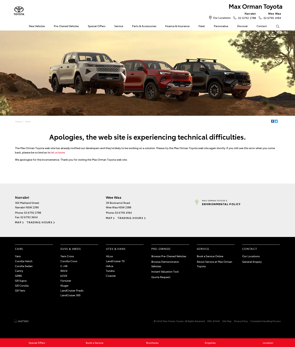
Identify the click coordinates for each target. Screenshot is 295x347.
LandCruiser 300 (70, 295)
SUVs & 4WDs (70, 249)
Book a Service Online (210, 256)
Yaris (18, 256)
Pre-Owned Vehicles (66, 26)
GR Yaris (20, 290)
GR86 (18, 275)
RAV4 (63, 271)
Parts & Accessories (144, 26)
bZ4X (63, 275)
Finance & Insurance (177, 26)
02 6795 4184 (271, 15)
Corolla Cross (68, 261)
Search (275, 26)
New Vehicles (37, 26)
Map (18, 222)
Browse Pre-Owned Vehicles (168, 256)
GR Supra (21, 280)
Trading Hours (39, 222)
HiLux (109, 256)
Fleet (201, 26)
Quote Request (160, 277)
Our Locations (222, 18)
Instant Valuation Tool (165, 271)
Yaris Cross (67, 256)
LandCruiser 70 (115, 261)
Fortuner (65, 280)
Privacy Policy (241, 321)
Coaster (111, 275)
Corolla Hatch (23, 261)
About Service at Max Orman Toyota (214, 264)
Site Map (227, 321)
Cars (19, 249)
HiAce (109, 266)
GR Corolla (22, 285)
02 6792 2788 (246, 15)
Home (15, 25)
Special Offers (96, 26)
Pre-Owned (161, 249)
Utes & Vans (116, 249)
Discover (242, 26)
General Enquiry (252, 261)
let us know (58, 152)
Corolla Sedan (24, 266)
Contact (262, 26)
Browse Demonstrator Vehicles (165, 264)
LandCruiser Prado (72, 290)
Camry (19, 271)
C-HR (63, 266)
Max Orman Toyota (256, 6)
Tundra (110, 271)
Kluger (64, 285)
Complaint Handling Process (265, 321)
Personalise (221, 26)
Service (118, 26)
